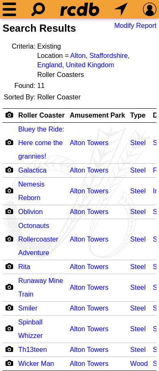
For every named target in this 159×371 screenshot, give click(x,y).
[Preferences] (149, 9)
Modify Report (135, 25)
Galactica (32, 170)
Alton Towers (89, 142)
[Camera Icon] (9, 142)
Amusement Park (97, 115)
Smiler (27, 308)
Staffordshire (108, 55)
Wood (139, 363)
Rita (24, 266)
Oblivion (30, 211)
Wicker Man (36, 363)
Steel (137, 142)
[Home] (79, 9)
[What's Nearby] (121, 9)
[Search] (38, 9)
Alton (78, 55)
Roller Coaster (41, 115)
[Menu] (9, 9)
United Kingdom (90, 65)
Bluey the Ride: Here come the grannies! (41, 143)
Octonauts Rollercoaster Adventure (38, 239)
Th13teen (32, 349)
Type (137, 115)
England (49, 65)
